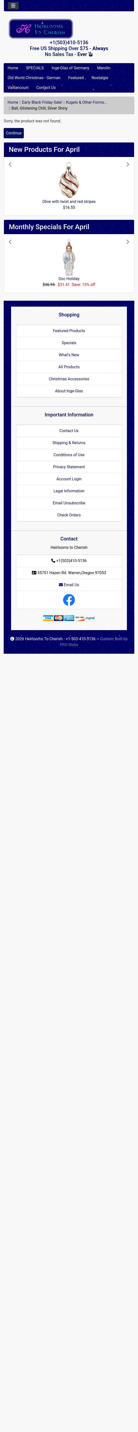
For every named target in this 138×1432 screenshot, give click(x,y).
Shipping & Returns (69, 442)
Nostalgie (100, 77)
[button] (18, 186)
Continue (14, 133)
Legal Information (69, 491)
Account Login (69, 479)
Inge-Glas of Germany (70, 68)
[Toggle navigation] (13, 5)
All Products (69, 367)
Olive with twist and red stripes (69, 201)
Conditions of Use (69, 455)
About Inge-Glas (69, 391)
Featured (76, 77)
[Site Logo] (69, 29)
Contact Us (46, 87)
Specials (69, 342)
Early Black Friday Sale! (42, 102)
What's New (69, 355)
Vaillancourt (18, 87)
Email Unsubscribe (69, 503)
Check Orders (69, 515)
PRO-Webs (69, 644)
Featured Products (69, 330)
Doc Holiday (68, 278)
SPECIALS (35, 68)
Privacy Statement (69, 467)
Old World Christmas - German (34, 77)
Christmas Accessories (69, 379)
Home (13, 68)
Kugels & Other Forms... (86, 102)
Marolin (103, 68)
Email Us (69, 584)
